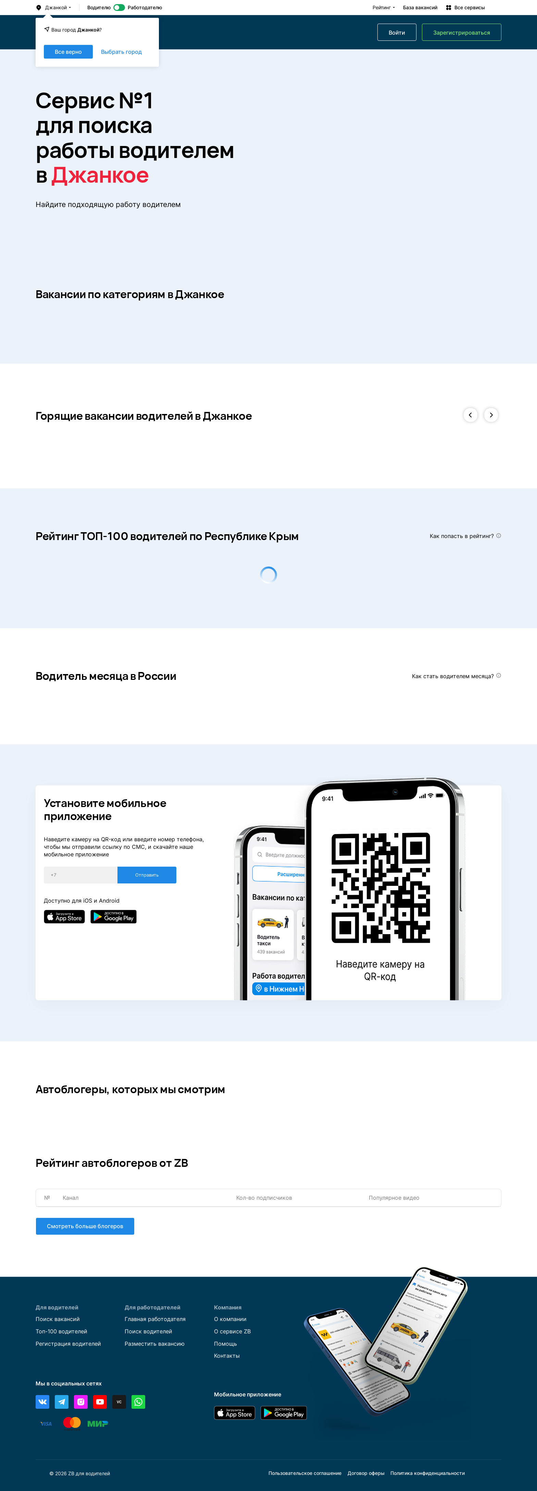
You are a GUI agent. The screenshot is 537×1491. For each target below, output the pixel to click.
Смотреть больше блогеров (85, 1226)
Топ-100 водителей (61, 1331)
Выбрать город (121, 52)
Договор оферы (366, 1473)
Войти (397, 32)
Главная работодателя (155, 1319)
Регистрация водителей (68, 1343)
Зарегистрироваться (461, 32)
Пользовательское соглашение (304, 1473)
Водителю (99, 7)
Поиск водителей (148, 1331)
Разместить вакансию (155, 1343)
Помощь (225, 1343)
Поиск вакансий (58, 1319)
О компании (230, 1319)
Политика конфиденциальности (427, 1473)
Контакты (227, 1356)
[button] (470, 416)
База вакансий (420, 7)
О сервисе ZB (232, 1331)
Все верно (68, 51)
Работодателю (145, 7)
